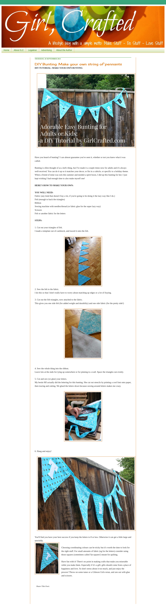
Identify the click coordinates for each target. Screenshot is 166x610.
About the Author (64, 50)
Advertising (46, 50)
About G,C (19, 50)
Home (6, 50)
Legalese (32, 50)
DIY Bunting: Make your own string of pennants (78, 64)
